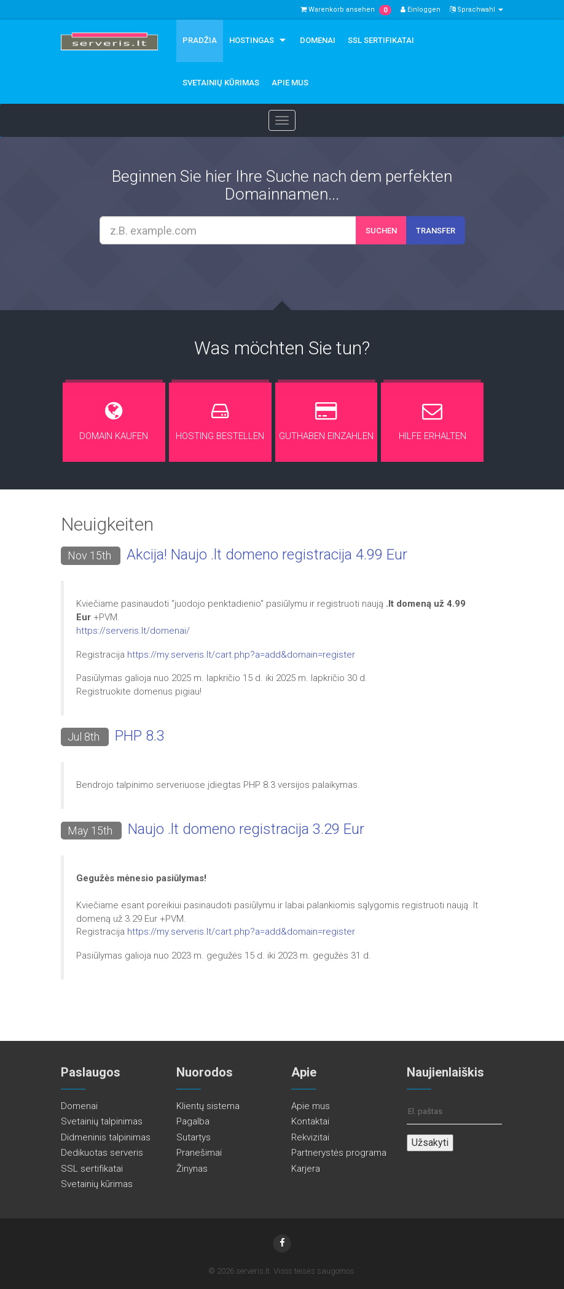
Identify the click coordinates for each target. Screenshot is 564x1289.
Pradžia (199, 40)
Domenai (317, 40)
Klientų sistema (208, 1106)
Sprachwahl (476, 10)
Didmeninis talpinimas (106, 1137)
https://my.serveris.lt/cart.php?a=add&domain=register (241, 654)
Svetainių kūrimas (220, 82)
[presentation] (293, 278)
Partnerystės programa (338, 1152)
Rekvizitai (310, 1137)
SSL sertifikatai (381, 40)
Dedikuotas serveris (102, 1152)
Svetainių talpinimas (102, 1121)
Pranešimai (199, 1152)
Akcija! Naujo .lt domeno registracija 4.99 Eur (267, 554)
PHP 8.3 (140, 735)
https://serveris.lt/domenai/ (133, 630)
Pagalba (193, 1121)
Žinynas (192, 1168)
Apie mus (290, 82)
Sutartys (193, 1137)
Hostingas (251, 40)
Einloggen (421, 10)
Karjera (305, 1168)
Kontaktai (310, 1121)
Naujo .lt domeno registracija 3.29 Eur (246, 829)
